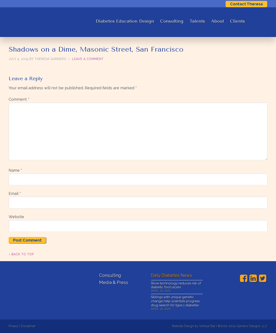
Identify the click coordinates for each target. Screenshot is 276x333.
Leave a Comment (88, 59)
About (217, 21)
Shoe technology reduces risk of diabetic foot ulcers (176, 285)
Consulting (171, 21)
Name (15, 170)
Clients (237, 21)
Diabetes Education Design (125, 21)
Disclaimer (28, 326)
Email (15, 193)
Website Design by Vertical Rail (193, 326)
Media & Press (113, 282)
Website (16, 216)
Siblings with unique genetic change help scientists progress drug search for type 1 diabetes (175, 301)
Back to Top (22, 254)
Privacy (14, 326)
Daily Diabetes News (171, 275)
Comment (19, 99)
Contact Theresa (246, 4)
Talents (197, 21)
